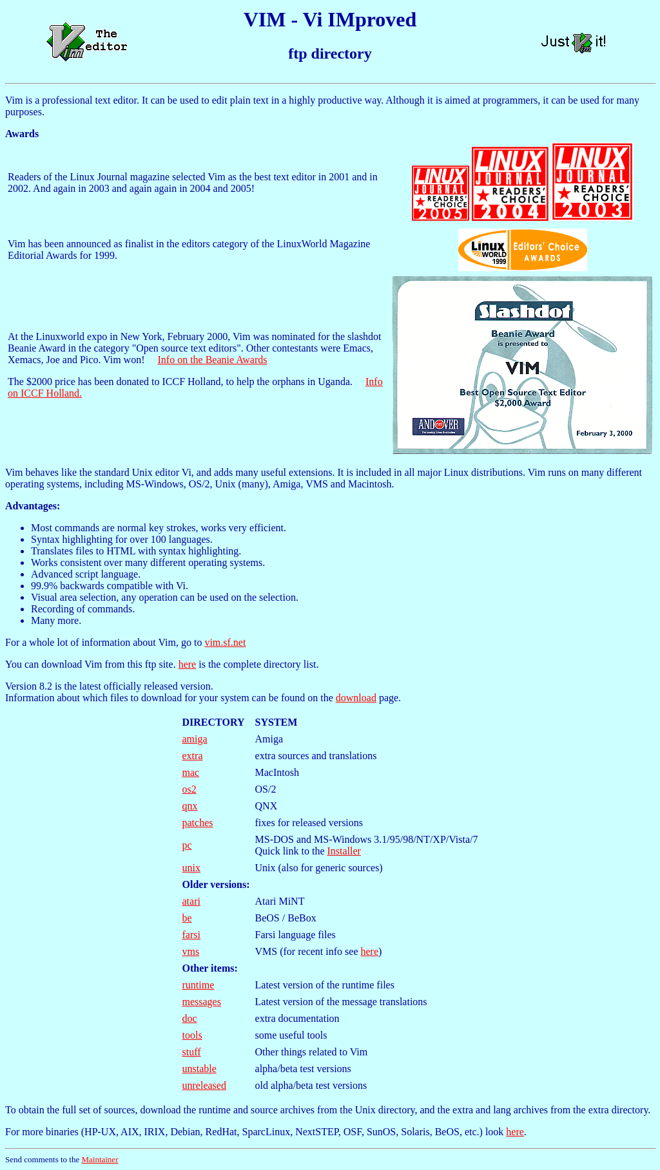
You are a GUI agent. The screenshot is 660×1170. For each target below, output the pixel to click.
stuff (191, 1051)
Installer (344, 850)
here (188, 664)
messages (201, 1001)
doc (189, 1018)
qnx (190, 805)
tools (192, 1035)
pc (187, 845)
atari (191, 901)
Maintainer (99, 1159)
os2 (189, 789)
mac (191, 772)
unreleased (204, 1085)
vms (191, 951)
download (356, 697)
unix (191, 867)
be (187, 917)
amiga (195, 738)
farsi (191, 934)
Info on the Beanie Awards (212, 359)
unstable (199, 1068)
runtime (198, 984)
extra (192, 755)
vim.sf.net (225, 642)
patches (197, 822)
